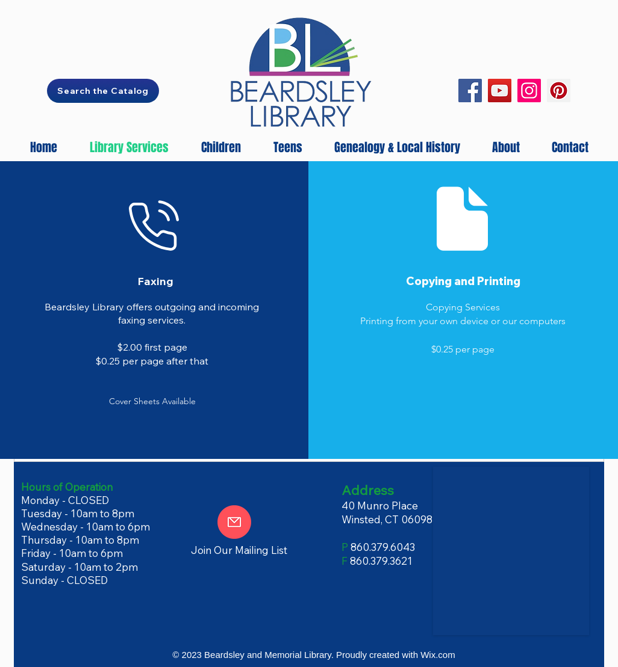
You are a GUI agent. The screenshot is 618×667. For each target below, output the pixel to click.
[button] (152, 401)
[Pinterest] (558, 90)
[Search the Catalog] (103, 91)
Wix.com (437, 655)
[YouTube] (499, 90)
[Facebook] (470, 90)
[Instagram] (529, 90)
